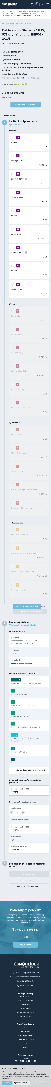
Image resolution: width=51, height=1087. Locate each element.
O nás (25, 1027)
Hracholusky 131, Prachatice (25, 972)
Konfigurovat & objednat (25, 104)
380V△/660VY (17, 234)
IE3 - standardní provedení (27, 14)
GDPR (25, 1047)
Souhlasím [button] (6, 1083)
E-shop (11, 12)
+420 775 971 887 (25, 985)
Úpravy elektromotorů (25, 1012)
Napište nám (25, 945)
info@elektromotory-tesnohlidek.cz (25, 977)
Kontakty (25, 1043)
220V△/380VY (17, 161)
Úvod (4, 12)
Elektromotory (21, 12)
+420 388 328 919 (25, 981)
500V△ (14, 271)
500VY (14, 216)
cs (42, 4)
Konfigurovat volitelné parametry (30, 611)
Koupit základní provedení (27, 606)
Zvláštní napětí (17, 289)
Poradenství (25, 1016)
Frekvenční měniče (25, 1000)
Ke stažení (25, 1031)
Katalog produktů (25, 1035)
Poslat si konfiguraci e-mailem (29, 886)
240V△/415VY (17, 197)
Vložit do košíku (29, 874)
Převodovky (25, 1004)
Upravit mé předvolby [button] (21, 1083)
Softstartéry (25, 1008)
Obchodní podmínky (25, 1039)
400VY (14, 142)
